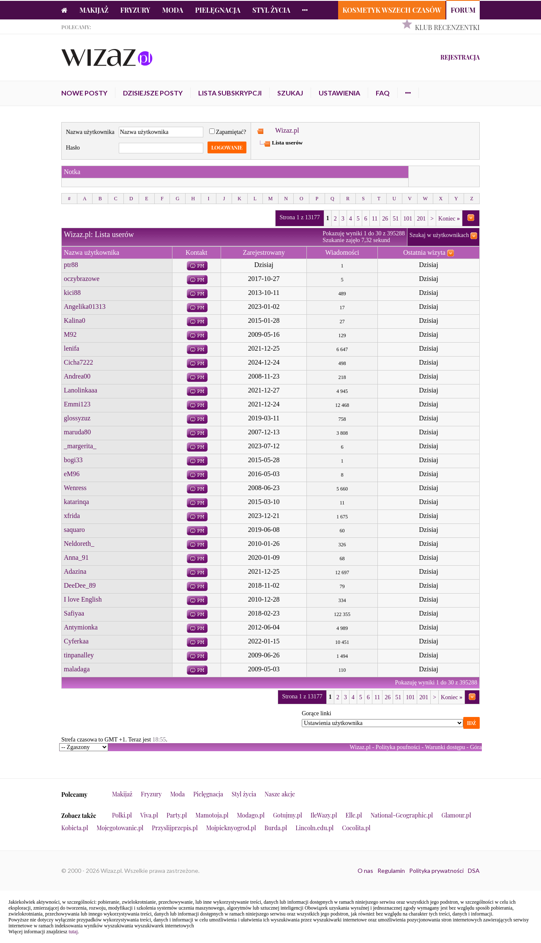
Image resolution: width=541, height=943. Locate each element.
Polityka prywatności (436, 870)
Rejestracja (460, 57)
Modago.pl (251, 815)
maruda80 (77, 432)
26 (385, 218)
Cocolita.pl (356, 828)
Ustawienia (339, 93)
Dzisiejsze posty (153, 93)
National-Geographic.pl (402, 815)
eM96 (71, 473)
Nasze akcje (280, 794)
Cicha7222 (78, 362)
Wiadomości (342, 252)
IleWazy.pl (324, 815)
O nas (365, 870)
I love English (83, 599)
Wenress (75, 487)
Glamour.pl (456, 815)
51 (396, 218)
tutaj (72, 932)
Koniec (449, 218)
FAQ (383, 93)
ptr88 (71, 264)
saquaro (74, 529)
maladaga (77, 669)
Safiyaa (74, 613)
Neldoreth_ (79, 543)
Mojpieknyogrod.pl (231, 828)
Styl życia (271, 9)
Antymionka (81, 627)
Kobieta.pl (74, 828)
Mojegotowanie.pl (120, 828)
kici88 (72, 292)
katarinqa (76, 501)
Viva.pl (149, 815)
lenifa (71, 348)
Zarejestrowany (264, 252)
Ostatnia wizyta (424, 252)
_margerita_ (80, 446)
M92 (70, 334)
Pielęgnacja (217, 9)
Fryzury (135, 9)
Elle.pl (353, 815)
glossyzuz (77, 418)
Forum (463, 9)
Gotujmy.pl (287, 815)
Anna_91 (76, 557)
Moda (172, 9)
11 (374, 218)
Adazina (75, 571)
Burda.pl (276, 828)
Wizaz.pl (287, 130)
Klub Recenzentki (447, 27)
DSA (474, 870)
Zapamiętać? (227, 132)
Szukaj (290, 93)
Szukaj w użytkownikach (439, 235)
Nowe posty (84, 93)
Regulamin (391, 870)
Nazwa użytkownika (90, 132)
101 (407, 218)
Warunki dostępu (445, 747)
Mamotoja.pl (211, 815)
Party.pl (177, 815)
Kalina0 (74, 320)
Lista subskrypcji (230, 93)
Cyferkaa (76, 641)
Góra (476, 747)
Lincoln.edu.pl (314, 828)
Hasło (73, 147)
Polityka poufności (398, 747)
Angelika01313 (85, 306)
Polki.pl (122, 815)
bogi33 (73, 459)
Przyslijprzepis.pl (174, 828)
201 (421, 218)
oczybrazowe (81, 278)
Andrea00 (77, 376)
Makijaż (94, 9)
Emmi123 (77, 404)
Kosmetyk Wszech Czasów (391, 9)
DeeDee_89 (80, 585)
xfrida (72, 515)
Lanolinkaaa (80, 390)
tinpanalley (79, 655)
